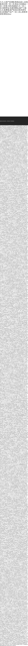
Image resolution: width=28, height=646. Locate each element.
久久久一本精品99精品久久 (18, 440)
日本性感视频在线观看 (21, 436)
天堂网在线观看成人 (19, 212)
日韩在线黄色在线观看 (23, 132)
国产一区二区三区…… (21, 278)
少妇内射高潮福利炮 (6, 570)
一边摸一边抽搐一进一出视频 (23, 149)
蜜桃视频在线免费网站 (5, 232)
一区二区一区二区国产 (21, 507)
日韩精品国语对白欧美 (13, 277)
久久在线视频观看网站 (4, 245)
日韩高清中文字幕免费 (8, 429)
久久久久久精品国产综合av (14, 525)
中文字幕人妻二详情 (15, 468)
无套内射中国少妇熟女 (9, 331)
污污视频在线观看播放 (19, 470)
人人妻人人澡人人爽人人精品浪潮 (13, 251)
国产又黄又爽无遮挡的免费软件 (14, 234)
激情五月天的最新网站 (23, 543)
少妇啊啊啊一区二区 (6, 471)
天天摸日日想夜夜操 (12, 227)
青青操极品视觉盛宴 (23, 553)
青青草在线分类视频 (8, 601)
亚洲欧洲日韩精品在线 (9, 520)
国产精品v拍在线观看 (17, 420)
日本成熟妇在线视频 (22, 477)
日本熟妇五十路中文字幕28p (18, 467)
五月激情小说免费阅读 (13, 347)
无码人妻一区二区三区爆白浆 (12, 273)
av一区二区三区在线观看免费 (8, 635)
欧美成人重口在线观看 (14, 606)
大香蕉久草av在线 (4, 289)
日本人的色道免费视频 (22, 173)
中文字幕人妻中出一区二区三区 (8, 396)
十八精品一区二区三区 (13, 360)
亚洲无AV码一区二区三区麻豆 (9, 184)
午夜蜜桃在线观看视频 (6, 144)
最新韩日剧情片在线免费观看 (18, 336)
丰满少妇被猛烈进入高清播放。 (8, 584)
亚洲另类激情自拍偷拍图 (14, 314)
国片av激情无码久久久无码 (9, 315)
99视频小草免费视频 (20, 414)
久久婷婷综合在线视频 (12, 143)
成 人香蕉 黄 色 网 (7, 347)
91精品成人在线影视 (21, 133)
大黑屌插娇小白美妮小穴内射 (5, 294)
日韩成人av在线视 (22, 294)
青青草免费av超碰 (22, 279)
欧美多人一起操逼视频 (17, 605)
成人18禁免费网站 (19, 580)
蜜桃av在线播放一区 (9, 189)
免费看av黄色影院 (23, 256)
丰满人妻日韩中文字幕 (19, 602)
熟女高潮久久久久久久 (21, 578)
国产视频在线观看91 (15, 423)
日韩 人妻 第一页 (21, 607)
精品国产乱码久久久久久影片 (21, 151)
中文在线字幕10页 (19, 438)
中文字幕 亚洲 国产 (20, 541)
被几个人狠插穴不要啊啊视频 (6, 616)
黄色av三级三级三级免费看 (16, 382)
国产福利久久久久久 (4, 311)
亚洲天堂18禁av (10, 574)
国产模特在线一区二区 (17, 258)
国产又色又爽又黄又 (22, 213)
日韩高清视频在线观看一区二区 (19, 584)
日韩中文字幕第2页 (6, 173)
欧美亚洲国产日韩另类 (15, 514)
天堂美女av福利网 (5, 208)
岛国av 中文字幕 (15, 538)
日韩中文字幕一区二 (8, 623)
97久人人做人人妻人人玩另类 (17, 494)
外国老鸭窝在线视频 (18, 615)
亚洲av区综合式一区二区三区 (23, 319)
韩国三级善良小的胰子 (17, 635)
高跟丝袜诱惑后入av (5, 441)
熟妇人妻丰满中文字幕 (21, 246)
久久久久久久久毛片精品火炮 (16, 290)
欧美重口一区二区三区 (9, 221)
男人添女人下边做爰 (16, 430)
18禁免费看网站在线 (5, 548)
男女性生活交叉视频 (20, 205)
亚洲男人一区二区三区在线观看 (16, 629)
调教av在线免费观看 (10, 256)
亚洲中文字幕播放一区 (11, 207)
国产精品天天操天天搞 (14, 276)
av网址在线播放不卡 (14, 345)
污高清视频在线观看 (15, 193)
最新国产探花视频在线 (9, 408)
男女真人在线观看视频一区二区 (23, 169)
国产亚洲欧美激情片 (24, 466)
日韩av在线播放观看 (8, 404)
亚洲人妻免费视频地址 (19, 298)
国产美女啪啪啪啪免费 (20, 516)
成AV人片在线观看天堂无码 (4, 446)
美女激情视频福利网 (22, 182)
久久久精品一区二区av (17, 534)
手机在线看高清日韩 (14, 555)
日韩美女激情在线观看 (11, 172)
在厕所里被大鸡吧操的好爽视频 (14, 626)
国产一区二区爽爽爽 (5, 552)
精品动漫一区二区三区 (12, 384)
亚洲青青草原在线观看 (21, 334)
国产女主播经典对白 (24, 356)
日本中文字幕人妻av (15, 581)
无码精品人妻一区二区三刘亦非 (5, 133)
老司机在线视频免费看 (14, 254)
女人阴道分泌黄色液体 (17, 306)
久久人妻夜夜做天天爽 (19, 218)
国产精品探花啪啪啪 (15, 149)
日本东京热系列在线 (12, 219)
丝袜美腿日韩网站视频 (15, 363)
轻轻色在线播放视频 (20, 526)
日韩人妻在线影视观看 (21, 238)
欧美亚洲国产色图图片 (5, 198)
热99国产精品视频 (7, 229)
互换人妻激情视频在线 (16, 296)
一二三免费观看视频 (3, 141)
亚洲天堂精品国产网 (14, 250)
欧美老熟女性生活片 (14, 286)
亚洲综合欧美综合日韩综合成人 (5, 177)
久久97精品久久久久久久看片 (8, 608)
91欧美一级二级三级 (23, 619)
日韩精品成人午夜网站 (22, 232)
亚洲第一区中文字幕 (22, 220)
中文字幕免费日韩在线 (15, 565)
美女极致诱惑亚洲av (19, 219)
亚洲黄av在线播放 (14, 366)
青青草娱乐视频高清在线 (11, 597)
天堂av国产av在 (12, 318)
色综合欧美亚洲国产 (19, 612)
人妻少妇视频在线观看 (21, 277)
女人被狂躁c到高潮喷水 (14, 136)
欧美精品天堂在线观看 (5, 303)
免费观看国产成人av (13, 352)
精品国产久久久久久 (8, 310)
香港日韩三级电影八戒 (12, 151)
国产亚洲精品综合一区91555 (22, 196)
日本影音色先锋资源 (21, 190)
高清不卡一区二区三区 (19, 441)
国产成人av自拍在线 (10, 368)
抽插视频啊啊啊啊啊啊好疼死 (22, 415)
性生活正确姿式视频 (6, 580)
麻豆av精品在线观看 (23, 430)
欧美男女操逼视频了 (15, 598)
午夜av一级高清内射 (14, 190)
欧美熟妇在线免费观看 (15, 300)
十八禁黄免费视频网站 (6, 364)
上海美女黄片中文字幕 (6, 629)
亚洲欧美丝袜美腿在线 (8, 203)
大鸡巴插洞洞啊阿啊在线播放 (8, 280)
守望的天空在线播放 (10, 170)
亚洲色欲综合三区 (16, 531)
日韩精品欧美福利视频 (6, 458)
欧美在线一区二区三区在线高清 (10, 411)
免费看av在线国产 (10, 618)
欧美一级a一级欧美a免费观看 (20, 471)
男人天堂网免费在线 (19, 245)
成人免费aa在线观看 (23, 331)
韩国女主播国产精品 (18, 323)
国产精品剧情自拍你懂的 (15, 328)
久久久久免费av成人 (22, 410)
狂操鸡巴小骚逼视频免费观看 (22, 490)
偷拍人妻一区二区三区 (22, 535)
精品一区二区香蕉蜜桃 (12, 346)
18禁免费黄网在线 (5, 210)
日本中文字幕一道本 (24, 462)
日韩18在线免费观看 (21, 285)
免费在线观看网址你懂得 (21, 643)
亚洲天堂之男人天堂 (6, 470)
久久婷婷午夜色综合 (12, 471)
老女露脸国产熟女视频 (6, 461)
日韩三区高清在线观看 (15, 537)
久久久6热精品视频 (5, 213)
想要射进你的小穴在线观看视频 (7, 126)
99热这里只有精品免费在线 (5, 291)
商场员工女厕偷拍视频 (3, 197)
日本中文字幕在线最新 (18, 545)
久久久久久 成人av (21, 362)
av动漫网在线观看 (11, 518)
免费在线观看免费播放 (22, 283)
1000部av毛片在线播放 (7, 302)
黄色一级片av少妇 (14, 224)
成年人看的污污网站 (20, 303)
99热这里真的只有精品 (21, 135)
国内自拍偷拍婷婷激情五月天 (19, 505)
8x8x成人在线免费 (23, 624)
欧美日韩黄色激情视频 (16, 506)
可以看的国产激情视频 (15, 644)
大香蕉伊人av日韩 (5, 172)
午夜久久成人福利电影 (17, 504)
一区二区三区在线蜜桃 (8, 538)
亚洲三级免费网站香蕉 (16, 206)
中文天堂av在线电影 (11, 460)
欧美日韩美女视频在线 (10, 462)
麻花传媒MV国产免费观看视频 (13, 523)
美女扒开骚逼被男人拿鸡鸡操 (9, 183)
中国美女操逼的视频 (11, 533)
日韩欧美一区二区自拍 (16, 322)
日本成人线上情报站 (5, 227)
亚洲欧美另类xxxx (3, 531)
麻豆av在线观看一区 (4, 628)
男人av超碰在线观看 (23, 180)
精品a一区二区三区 (18, 425)
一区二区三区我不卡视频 (17, 551)
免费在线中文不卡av (3, 163)
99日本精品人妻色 (12, 439)
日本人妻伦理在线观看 (8, 193)
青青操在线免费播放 (6, 148)
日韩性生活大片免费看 (20, 198)
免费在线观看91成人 (4, 324)
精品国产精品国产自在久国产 (6, 526)
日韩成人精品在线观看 (9, 620)
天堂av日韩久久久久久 (5, 393)
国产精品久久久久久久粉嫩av (5, 561)
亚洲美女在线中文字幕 (8, 633)
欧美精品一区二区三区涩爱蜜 (9, 456)
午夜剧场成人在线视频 (8, 569)
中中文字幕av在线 (17, 231)
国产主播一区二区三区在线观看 (14, 220)
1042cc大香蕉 (10, 202)
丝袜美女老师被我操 (24, 510)
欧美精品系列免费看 (6, 145)
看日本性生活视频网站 (15, 622)
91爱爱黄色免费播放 (6, 638)
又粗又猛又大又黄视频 (11, 465)
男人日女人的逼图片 (18, 401)
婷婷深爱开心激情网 (8, 503)
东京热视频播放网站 (9, 582)
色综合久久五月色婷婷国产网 (19, 357)
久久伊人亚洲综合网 (6, 188)
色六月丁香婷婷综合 (17, 209)
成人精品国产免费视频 (4, 340)
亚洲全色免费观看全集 (23, 304)
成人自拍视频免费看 (9, 272)
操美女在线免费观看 (12, 245)
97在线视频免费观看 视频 (21, 527)
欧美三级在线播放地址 (16, 419)
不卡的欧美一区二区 (20, 181)
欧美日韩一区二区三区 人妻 (17, 189)
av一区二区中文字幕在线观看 (5, 403)
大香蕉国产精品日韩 (17, 176)
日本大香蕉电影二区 (19, 175)
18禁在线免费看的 (24, 456)
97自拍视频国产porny (14, 177)
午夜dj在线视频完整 (3, 493)
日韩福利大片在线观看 (19, 350)
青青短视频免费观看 (21, 636)
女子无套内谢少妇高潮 (6, 276)
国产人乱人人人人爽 (9, 242)
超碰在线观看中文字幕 (16, 242)
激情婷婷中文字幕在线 (14, 230)
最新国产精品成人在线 (14, 417)
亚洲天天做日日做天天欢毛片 (22, 287)
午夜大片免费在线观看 (10, 356)
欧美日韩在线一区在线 (13, 414)
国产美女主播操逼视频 (19, 247)
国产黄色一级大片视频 (19, 172)
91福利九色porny (24, 633)
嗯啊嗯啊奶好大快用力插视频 (10, 284)
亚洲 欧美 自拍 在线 (9, 625)
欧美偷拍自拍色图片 (4, 558)
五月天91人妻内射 (7, 255)
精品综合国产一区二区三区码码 (8, 358)
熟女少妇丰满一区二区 (17, 293)
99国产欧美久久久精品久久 (4, 320)
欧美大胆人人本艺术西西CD (4, 130)
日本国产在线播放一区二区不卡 (22, 630)
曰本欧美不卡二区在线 (4, 428)
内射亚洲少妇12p (21, 299)
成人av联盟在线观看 (19, 235)
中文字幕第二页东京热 (8, 167)
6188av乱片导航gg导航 (5, 453)
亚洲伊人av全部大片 (21, 449)
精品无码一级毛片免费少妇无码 (17, 309)
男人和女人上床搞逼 (8, 244)
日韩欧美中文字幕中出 (15, 543)
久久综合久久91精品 (15, 464)
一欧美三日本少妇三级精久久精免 (19, 163)
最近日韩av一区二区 (23, 140)
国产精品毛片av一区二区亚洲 (4, 541)
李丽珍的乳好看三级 (22, 234)
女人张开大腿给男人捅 (11, 301)
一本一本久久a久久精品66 (7, 382)
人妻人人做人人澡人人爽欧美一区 (12, 169)
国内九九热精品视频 (17, 313)
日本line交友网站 (15, 202)
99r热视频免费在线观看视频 (8, 353)
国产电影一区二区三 (17, 462)
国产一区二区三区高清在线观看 (18, 128)
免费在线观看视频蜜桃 (13, 133)
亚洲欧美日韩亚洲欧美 (7, 362)
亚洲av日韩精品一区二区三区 (14, 498)
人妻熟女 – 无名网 (10, 333)
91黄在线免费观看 (21, 136)
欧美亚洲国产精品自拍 (13, 578)
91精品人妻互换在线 (12, 218)
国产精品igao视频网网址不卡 (10, 640)
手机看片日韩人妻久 (12, 249)
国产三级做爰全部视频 (13, 490)
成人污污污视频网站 (22, 199)
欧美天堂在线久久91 (8, 444)
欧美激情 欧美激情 (19, 422)
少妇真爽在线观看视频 (16, 408)
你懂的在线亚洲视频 (10, 306)
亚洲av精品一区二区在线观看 (13, 196)
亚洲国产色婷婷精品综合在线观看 (20, 418)
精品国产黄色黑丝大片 (12, 546)
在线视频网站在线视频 (21, 295)
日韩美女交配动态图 (19, 351)
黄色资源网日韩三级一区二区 (18, 550)
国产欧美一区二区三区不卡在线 (7, 132)
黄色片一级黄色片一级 (13, 641)
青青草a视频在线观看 (5, 432)
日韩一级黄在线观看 (17, 456)
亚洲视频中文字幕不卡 (17, 611)
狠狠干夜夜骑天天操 (16, 455)
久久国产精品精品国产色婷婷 (7, 322)
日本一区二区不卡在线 (13, 516)
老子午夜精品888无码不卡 (13, 205)
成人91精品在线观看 (19, 131)
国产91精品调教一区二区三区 (19, 214)
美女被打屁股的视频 (16, 402)
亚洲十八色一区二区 (20, 600)
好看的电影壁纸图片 (15, 203)
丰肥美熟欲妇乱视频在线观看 (7, 128)
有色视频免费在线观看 (7, 614)
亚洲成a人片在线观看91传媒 (21, 274)
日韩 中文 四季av (20, 337)
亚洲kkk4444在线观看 (6, 298)
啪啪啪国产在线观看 (3, 170)
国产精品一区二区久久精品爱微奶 (11, 610)
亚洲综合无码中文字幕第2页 (21, 610)
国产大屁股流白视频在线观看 (16, 530)
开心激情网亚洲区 (9, 416)
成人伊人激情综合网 (6, 439)
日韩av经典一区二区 (18, 184)
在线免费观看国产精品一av (5, 630)
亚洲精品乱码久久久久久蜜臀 (14, 232)
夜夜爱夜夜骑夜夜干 (7, 215)
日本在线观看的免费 (11, 200)
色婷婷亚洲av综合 (17, 460)
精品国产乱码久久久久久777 (18, 315)
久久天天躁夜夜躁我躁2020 (22, 503)
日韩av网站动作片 (19, 320)
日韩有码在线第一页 (23, 517)
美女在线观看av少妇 (16, 396)
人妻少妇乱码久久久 (24, 397)
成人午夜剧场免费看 (19, 524)
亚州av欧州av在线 (10, 491)
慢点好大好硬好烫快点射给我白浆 (19, 134)
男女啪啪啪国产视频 (10, 163)
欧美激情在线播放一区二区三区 (12, 305)
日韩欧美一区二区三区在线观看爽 (10, 247)
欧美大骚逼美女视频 (3, 504)
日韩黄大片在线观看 (3, 356)
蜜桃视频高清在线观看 (9, 168)
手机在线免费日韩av (13, 145)
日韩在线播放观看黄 (14, 450)
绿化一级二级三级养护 (9, 134)
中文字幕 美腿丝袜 (13, 125)
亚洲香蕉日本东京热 (17, 356)
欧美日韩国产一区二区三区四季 (22, 338)
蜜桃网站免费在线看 (22, 582)
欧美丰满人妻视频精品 (4, 142)
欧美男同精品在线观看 (11, 392)
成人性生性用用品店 (14, 135)
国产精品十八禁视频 (18, 395)
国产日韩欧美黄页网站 (15, 477)
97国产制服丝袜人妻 (13, 344)
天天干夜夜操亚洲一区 (11, 425)
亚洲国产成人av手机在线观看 (9, 209)
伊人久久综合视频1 (19, 344)
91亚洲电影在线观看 (7, 405)
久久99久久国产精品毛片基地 (9, 563)
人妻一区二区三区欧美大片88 (13, 199)
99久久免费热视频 (14, 434)
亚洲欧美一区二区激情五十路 (6, 598)
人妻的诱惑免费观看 (11, 473)
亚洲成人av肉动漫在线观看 (9, 147)
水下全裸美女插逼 (13, 575)
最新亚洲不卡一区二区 (21, 399)
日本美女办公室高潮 (12, 627)
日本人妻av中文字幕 (5, 433)
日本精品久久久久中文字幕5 (13, 246)
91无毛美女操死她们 (22, 403)
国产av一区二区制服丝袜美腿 (12, 307)
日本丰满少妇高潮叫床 (21, 442)
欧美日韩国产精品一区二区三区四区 (10, 435)
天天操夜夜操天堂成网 (19, 428)
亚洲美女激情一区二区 (3, 399)
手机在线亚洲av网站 (20, 239)
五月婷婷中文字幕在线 (22, 142)
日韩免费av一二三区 (4, 327)
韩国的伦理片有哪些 (17, 331)
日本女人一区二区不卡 (11, 235)
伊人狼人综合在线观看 (17, 223)
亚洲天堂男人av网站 (24, 540)
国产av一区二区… (8, 342)
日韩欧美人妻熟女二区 (13, 144)
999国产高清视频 (3, 511)
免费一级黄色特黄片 (8, 283)
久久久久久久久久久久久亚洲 (7, 402)
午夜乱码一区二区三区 (6, 427)
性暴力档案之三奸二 (20, 381)
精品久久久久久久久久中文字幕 (11, 457)
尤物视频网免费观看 (19, 125)
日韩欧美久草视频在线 (6, 448)
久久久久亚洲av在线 (6, 318)
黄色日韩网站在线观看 (13, 415)
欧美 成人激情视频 (23, 243)
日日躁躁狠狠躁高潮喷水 (12, 529)
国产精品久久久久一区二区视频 (5, 522)
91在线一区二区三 (12, 547)
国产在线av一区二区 (7, 146)
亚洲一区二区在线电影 (6, 492)
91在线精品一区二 (23, 241)
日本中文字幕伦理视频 (9, 237)
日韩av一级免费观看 (13, 461)
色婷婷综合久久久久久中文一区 (7, 297)
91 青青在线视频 (5, 199)
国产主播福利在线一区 (19, 548)
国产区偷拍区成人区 (5, 192)
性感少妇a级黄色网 (23, 242)
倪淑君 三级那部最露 (11, 187)
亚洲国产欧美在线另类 (19, 547)
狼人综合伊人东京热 (17, 398)
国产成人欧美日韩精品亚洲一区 (14, 173)
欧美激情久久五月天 (10, 336)
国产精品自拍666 (14, 233)
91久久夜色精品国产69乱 (6, 576)
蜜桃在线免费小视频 (15, 167)
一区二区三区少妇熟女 (7, 279)
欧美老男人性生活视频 (21, 458)
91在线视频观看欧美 (12, 441)
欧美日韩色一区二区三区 (9, 194)
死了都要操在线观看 (7, 236)
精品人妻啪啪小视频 (19, 192)
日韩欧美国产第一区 (23, 537)
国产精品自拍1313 (9, 332)
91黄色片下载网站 (4, 420)
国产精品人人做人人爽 (22, 538)
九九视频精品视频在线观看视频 (14, 621)
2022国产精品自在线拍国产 (13, 343)
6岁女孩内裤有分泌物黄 (10, 248)
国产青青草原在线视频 (14, 127)
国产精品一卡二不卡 (3, 169)
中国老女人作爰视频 (20, 291)
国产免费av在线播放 (22, 228)
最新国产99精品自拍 (15, 582)
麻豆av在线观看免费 (5, 321)
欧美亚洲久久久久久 (12, 260)
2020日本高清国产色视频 (10, 536)
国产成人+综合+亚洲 (24, 530)
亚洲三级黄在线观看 (4, 465)
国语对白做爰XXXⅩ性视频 (6, 352)
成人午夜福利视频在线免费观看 (6, 521)
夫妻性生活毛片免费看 (8, 271)
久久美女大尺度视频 (12, 185)
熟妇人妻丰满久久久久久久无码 (15, 522)
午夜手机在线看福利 (22, 609)
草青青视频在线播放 (10, 179)
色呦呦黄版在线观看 (17, 186)
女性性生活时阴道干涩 (15, 302)
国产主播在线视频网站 (23, 322)
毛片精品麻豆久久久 (6, 338)
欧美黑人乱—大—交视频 (15, 294)
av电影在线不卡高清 (24, 412)
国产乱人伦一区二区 (21, 254)
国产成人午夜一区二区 (21, 573)
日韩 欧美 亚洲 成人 (7, 286)
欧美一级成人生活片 (8, 543)
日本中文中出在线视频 (4, 343)
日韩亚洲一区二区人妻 (9, 550)
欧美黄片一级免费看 (15, 407)
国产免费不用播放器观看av (14, 182)
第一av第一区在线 (20, 461)
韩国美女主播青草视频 (15, 299)
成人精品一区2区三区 (22, 166)
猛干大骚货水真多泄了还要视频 (19, 147)
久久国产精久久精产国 (4, 150)
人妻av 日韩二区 (16, 368)
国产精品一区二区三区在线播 (14, 413)
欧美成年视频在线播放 (6, 575)
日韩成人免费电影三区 (10, 289)
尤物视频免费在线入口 (11, 217)
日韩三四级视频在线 (3, 179)
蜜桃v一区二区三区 (14, 600)
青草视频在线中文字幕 (20, 346)
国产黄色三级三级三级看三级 (23, 521)
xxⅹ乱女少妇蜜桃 (14, 526)
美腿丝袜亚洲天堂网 (15, 579)
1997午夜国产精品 (18, 433)
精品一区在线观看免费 (10, 554)
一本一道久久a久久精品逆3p (12, 327)
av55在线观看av (11, 211)
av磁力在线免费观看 (21, 364)
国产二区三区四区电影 (15, 623)
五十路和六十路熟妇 (18, 217)
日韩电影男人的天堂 (8, 459)
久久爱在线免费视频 (22, 203)
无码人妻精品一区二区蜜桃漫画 (5, 359)
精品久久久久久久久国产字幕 (20, 465)
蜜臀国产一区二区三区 (18, 211)
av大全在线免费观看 (19, 148)
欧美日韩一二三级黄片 (9, 455)
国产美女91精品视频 (23, 139)
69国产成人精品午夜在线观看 (15, 292)
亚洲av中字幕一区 (23, 292)
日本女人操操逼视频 (13, 239)
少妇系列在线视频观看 (9, 551)
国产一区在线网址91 (13, 409)
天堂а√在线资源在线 (22, 623)
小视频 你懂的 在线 (14, 236)
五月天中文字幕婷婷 (16, 333)
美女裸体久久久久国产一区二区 (12, 381)
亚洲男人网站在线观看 (23, 255)
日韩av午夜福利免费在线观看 (14, 354)
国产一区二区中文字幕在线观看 (17, 297)
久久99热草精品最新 (8, 233)
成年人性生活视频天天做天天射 (13, 216)
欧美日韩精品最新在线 (20, 359)
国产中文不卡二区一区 (23, 271)
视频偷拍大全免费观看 (14, 387)
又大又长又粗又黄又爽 (18, 324)
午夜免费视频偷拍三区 (19, 188)
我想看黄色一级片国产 (6, 600)
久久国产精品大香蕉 (23, 335)
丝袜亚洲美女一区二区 (22, 167)
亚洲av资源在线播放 (12, 500)
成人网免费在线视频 (17, 183)
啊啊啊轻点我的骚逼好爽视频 (8, 437)
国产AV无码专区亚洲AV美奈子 (15, 139)
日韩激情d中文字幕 (6, 287)
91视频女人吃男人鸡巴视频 (22, 367)
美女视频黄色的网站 (4, 207)
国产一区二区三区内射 (16, 304)
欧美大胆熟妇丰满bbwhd (9, 430)
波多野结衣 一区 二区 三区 (19, 311)
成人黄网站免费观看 (11, 324)
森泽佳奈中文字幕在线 (24, 186)
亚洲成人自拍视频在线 (3, 201)
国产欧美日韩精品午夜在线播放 (22, 130)
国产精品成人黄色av (6, 292)
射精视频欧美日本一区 (11, 171)
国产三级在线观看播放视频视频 (21, 400)
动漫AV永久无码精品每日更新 (11, 275)
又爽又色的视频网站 (9, 419)
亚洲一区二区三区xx (6, 182)
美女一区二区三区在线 (6, 138)
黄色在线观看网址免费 (13, 287)
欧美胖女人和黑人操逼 (12, 192)
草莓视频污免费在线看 (8, 572)
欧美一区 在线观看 (7, 443)
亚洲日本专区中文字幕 (13, 442)
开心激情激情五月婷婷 (16, 243)
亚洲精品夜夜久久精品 (18, 502)
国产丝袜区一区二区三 (21, 476)
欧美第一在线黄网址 (11, 357)
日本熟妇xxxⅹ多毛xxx (6, 527)
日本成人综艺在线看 (9, 304)
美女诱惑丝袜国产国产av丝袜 (23, 387)
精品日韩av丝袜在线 (17, 140)
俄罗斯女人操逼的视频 (22, 222)
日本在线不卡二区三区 (4, 249)
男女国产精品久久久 (16, 237)
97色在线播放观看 (22, 585)
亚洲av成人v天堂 (10, 150)
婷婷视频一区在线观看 (23, 396)
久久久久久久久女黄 (8, 450)
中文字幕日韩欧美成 (4, 226)
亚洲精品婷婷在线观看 (16, 180)
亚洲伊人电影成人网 (17, 620)
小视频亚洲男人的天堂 (17, 540)
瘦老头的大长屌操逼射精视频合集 (17, 126)
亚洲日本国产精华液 (23, 332)
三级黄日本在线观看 (6, 436)
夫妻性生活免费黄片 (4, 273)
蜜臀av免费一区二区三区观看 (13, 424)
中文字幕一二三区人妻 (6, 525)
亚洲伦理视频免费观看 (3, 509)
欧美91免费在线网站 (9, 296)
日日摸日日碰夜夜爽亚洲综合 (10, 288)
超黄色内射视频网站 (14, 476)
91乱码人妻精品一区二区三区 (5, 426)
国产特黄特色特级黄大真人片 (7, 165)
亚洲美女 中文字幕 (24, 358)
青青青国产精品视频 (15, 406)
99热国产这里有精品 (9, 365)
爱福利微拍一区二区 (5, 175)
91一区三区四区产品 (4, 392)
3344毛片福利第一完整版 (16, 252)
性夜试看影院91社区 (21, 327)
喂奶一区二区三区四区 (12, 469)
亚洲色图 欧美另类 (19, 174)
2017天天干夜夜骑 (15, 416)
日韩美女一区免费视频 (4, 205)
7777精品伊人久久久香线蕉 (13, 474)
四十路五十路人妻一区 (14, 348)
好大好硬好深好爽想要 (19, 546)
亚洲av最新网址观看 (10, 534)
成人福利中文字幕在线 (21, 144)
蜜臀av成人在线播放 (3, 398)
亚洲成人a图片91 (23, 170)
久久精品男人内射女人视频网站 (13, 213)
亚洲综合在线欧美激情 (16, 332)
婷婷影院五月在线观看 (3, 305)
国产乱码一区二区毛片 (17, 248)
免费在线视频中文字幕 (15, 272)
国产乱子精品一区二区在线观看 (14, 222)
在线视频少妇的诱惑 (10, 504)
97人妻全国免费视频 (6, 335)
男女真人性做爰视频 (12, 131)
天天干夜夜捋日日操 (21, 177)
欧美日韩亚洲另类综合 (6, 445)
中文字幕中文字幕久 (16, 271)
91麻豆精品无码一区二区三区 (4, 413)
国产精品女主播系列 (21, 360)
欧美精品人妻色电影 (19, 340)
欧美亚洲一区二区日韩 (9, 611)
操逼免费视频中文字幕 (10, 141)
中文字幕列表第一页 (14, 146)
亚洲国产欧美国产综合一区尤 (5, 345)
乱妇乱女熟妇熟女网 (11, 226)
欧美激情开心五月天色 (16, 491)
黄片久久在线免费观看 (21, 250)
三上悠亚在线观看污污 (10, 225)
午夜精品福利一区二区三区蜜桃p (10, 350)
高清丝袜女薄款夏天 (13, 562)
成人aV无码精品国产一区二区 (18, 221)
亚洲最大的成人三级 (10, 258)
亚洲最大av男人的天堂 (22, 621)
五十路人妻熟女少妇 (4, 523)
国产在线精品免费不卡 (9, 515)
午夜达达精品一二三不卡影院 (20, 564)
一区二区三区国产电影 (19, 171)
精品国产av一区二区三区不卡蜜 (10, 214)
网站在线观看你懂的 (22, 407)
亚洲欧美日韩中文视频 (18, 513)
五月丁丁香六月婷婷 (8, 410)
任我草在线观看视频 (14, 129)
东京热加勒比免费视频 (12, 130)
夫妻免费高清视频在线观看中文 (8, 412)
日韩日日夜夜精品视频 (11, 323)
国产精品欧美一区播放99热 (14, 638)
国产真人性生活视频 (14, 138)
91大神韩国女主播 (21, 127)
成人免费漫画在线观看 (6, 314)
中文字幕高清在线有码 (18, 392)
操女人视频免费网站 (14, 229)
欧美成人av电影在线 (10, 398)
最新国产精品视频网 (16, 604)
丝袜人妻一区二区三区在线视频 (8, 451)
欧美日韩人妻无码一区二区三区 (21, 260)
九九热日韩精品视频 (12, 188)
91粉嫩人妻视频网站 (7, 136)
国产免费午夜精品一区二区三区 (10, 497)
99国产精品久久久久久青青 (12, 181)
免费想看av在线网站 (12, 330)
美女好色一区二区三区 (17, 168)
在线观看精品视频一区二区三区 (19, 179)
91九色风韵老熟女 (13, 470)
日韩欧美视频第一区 (4, 418)
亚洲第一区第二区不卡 (15, 283)
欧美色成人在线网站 (22, 638)
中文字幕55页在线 (13, 580)
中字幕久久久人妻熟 (7, 239)
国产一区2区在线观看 (11, 556)
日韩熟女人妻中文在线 (14, 544)
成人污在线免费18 (6, 240)
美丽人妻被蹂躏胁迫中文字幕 (16, 501)
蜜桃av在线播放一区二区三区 (6, 452)
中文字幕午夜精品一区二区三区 (13, 341)
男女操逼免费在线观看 (12, 198)
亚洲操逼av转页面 (4, 510)
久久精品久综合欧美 (20, 286)
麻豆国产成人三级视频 (6, 498)
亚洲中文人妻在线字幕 (21, 424)
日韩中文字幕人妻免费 (18, 197)
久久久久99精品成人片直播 (13, 319)
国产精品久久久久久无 (21, 273)
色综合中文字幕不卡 (19, 143)
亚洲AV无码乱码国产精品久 (22, 138)
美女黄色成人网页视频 (12, 175)
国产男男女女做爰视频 (19, 385)
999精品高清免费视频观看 (7, 149)
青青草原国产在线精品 (3, 187)
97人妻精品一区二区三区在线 (7, 309)
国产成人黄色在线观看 (14, 448)
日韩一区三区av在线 (22, 193)
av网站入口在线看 (7, 334)
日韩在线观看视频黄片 (18, 325)
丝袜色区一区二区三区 (21, 634)
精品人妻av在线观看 (21, 347)
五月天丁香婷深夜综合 (17, 358)
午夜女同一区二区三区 (12, 422)
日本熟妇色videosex (17, 170)
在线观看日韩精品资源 (18, 284)
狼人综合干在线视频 (17, 355)
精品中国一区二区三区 (9, 140)
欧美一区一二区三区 (6, 560)
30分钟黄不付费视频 (15, 228)
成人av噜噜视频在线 (6, 330)
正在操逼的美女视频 (9, 180)
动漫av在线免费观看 (21, 146)
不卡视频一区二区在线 (22, 532)
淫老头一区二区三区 (23, 165)
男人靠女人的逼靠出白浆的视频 (12, 399)
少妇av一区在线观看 (12, 400)
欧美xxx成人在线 (13, 298)
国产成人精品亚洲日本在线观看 (16, 191)
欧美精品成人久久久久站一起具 (21, 330)
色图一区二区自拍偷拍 (12, 212)
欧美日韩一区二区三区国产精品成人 (7, 176)
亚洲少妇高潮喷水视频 (18, 207)
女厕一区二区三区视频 (20, 562)
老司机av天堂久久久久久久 (22, 519)
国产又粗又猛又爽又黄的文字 (4, 125)
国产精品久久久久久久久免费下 (8, 380)
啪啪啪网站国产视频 (17, 317)
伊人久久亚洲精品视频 (14, 383)
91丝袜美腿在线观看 (6, 319)
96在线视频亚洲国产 (12, 148)
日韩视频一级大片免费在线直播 (16, 445)
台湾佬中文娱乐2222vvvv (12, 558)
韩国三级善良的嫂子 (6, 346)
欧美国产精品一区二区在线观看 (15, 570)
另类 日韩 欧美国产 (9, 397)
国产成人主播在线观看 (14, 342)
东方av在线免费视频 (6, 553)
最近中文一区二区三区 (4, 454)
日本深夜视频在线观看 (23, 176)
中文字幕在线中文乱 (21, 137)
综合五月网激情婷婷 (7, 519)
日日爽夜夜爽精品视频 (21, 195)
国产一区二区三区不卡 (10, 493)
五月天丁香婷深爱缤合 (8, 581)
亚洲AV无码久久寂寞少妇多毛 (8, 206)
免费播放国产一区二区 (4, 212)
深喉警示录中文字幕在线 (21, 145)
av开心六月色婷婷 (22, 328)
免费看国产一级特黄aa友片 (7, 299)
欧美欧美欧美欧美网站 (4, 546)
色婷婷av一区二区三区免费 (9, 178)
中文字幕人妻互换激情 (13, 137)
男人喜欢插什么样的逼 (22, 626)
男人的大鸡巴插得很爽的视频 (4, 516)
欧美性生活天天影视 (9, 631)
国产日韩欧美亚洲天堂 (22, 598)
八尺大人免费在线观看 (21, 201)
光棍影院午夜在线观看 (3, 323)
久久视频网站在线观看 (18, 473)
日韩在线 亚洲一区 (21, 202)
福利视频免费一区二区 (15, 132)
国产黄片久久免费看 (4, 307)
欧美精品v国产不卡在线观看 (6, 224)
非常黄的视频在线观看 (21, 215)
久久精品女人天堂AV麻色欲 (9, 231)
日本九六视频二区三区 (11, 164)
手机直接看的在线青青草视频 (22, 343)
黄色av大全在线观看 (10, 204)
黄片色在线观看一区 (21, 416)
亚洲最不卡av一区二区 (4, 421)
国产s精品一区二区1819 (14, 282)
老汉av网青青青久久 (16, 624)
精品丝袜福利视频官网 (20, 352)
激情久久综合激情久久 (9, 475)
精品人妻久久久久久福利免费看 (12, 201)
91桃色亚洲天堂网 (23, 455)
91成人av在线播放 (6, 361)
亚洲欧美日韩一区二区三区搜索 (10, 583)
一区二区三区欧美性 (24, 355)
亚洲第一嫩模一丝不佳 (3, 388)
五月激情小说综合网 (21, 566)
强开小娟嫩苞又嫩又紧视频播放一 (7, 499)
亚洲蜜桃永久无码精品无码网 (5, 636)
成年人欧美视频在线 (8, 228)
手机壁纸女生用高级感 (22, 474)
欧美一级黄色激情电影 (17, 178)
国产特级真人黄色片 (11, 311)
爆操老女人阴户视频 (21, 276)
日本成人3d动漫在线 (18, 185)
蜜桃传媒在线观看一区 (17, 447)
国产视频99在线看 (24, 178)
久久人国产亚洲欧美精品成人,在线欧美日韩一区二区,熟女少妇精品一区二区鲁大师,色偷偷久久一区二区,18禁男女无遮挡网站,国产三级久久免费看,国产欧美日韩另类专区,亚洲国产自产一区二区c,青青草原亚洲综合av (14, 8)
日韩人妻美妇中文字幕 (21, 229)
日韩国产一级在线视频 (12, 602)
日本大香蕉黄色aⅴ (5, 613)
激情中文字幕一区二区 (9, 394)
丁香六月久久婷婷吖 (10, 420)
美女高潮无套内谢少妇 (14, 215)
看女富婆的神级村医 (14, 542)
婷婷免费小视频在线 (7, 476)
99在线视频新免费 (24, 617)
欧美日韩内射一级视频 (3, 505)
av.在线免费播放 (21, 361)
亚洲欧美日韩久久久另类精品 (20, 227)
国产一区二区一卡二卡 (17, 141)
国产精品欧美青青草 (6, 354)
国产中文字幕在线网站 (17, 150)
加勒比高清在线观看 (4, 473)
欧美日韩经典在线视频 (3, 463)
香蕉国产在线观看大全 (6, 387)
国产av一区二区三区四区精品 (18, 489)
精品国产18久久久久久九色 (16, 633)
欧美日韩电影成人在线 (15, 639)
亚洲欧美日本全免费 (6, 360)
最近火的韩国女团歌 (14, 405)
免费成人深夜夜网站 (12, 351)
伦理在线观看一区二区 (4, 529)
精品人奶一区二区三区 (9, 186)
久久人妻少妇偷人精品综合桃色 (14, 166)
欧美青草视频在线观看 (16, 499)
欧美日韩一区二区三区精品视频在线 (20, 210)
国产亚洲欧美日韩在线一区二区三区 (8, 389)
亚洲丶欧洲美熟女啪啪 (21, 434)
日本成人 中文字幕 (17, 187)
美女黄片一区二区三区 (15, 549)
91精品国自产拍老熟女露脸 (7, 434)
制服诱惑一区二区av (6, 137)
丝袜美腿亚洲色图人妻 (4, 185)
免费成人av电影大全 (10, 510)
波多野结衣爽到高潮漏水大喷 (8, 329)
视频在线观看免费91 (24, 200)
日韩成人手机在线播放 (12, 321)
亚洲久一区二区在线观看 (5, 246)
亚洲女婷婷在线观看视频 (6, 127)
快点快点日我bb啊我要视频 (12, 508)
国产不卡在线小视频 (15, 244)
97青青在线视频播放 (5, 218)
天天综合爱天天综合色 (7, 535)
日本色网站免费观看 (8, 129)
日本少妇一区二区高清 (21, 383)
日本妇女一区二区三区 (11, 496)
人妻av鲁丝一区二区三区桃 (20, 301)
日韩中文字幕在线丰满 (20, 435)
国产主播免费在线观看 (13, 285)
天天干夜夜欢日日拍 (12, 421)
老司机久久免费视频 (8, 135)
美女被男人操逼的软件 (4, 602)
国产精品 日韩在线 (24, 168)
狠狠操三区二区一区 (6, 386)
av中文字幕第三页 (19, 318)
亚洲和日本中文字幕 (17, 200)
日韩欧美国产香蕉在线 (14, 449)
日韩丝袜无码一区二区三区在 (4, 344)
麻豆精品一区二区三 (7, 567)
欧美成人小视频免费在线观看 (19, 554)
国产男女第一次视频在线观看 (16, 429)
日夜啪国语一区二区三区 (16, 241)
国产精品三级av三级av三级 (18, 475)
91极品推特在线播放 (21, 216)
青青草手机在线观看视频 (18, 536)
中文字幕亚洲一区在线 (9, 293)
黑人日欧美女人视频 (22, 230)
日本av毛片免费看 (7, 274)
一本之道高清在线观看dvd (11, 174)
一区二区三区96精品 (11, 210)
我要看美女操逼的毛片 (17, 515)
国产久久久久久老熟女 (12, 240)
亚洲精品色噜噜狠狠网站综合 (21, 236)
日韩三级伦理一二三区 (4, 502)
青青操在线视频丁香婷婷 (11, 524)
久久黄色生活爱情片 (20, 224)
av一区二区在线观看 (6, 277)
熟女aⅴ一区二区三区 (15, 390)
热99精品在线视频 (23, 511)
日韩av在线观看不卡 (14, 573)
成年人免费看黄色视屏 (5, 474)
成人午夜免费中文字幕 (4, 234)
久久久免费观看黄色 (11, 401)
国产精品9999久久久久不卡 (7, 241)
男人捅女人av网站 (7, 517)
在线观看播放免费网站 (12, 340)
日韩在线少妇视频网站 (15, 165)
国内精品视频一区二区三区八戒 (13, 295)
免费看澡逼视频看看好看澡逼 (13, 281)
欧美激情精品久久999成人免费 (5, 195)
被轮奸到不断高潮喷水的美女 (14, 255)
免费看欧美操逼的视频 (6, 337)
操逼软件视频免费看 (21, 341)
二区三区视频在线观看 (4, 151)
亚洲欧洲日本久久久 (15, 278)
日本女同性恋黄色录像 (4, 222)
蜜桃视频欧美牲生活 (21, 386)
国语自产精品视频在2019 (18, 389)
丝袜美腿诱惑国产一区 (13, 443)
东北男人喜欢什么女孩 (17, 412)
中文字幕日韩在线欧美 (19, 411)
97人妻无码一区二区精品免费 (15, 335)
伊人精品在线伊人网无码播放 (22, 129)
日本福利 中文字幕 (18, 326)
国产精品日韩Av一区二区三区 (13, 142)
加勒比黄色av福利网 (7, 230)
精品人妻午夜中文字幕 (21, 523)
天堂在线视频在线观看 (4, 259)
